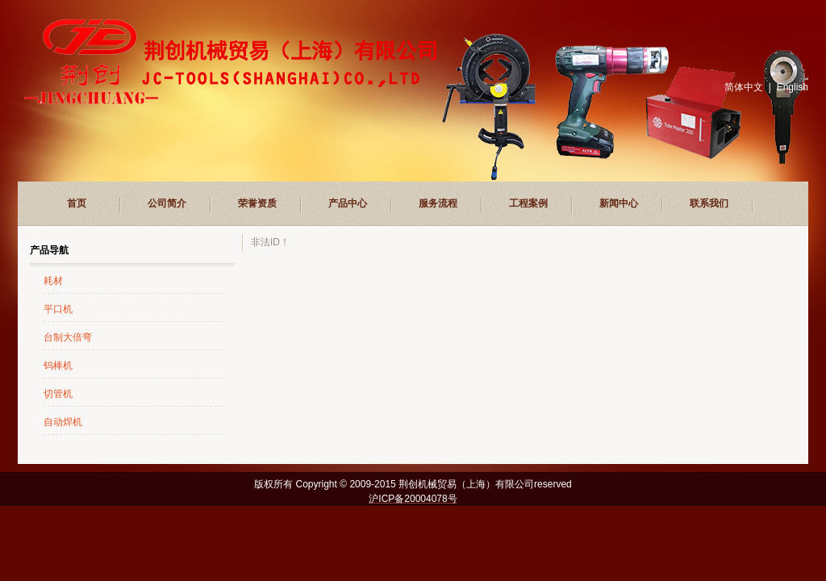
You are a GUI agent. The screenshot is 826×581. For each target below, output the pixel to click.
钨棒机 (58, 365)
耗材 (53, 280)
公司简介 (167, 203)
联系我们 (709, 203)
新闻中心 (618, 203)
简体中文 (743, 87)
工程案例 (528, 203)
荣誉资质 (257, 203)
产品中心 (347, 203)
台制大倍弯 (68, 337)
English (792, 87)
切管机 (58, 393)
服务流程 (438, 203)
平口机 (58, 309)
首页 (76, 203)
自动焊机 (63, 422)
